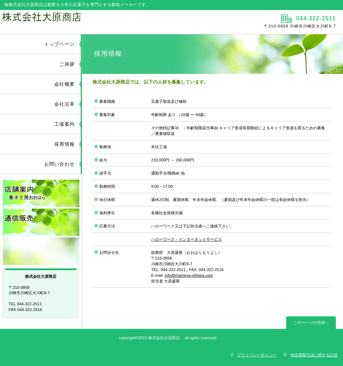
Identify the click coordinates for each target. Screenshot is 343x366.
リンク (41, 251)
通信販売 (41, 222)
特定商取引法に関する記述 (314, 355)
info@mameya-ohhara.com (189, 275)
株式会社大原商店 (85, 21)
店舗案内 (41, 193)
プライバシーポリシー (257, 355)
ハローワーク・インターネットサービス (186, 239)
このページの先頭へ (311, 322)
